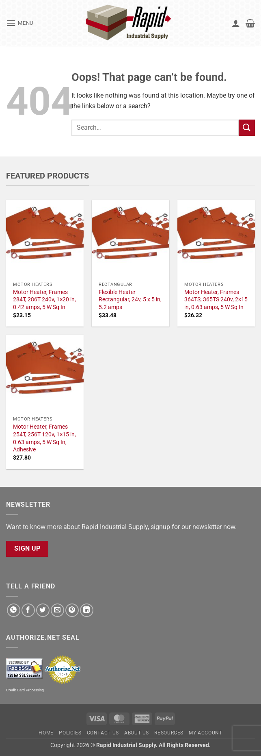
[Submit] (247, 127)
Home (46, 733)
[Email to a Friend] (57, 610)
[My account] (236, 23)
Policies (70, 733)
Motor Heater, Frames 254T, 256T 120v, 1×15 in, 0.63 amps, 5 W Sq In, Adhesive (44, 438)
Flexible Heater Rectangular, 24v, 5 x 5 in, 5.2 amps (130, 300)
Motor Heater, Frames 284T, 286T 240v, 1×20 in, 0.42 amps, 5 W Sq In (44, 300)
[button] (19, 23)
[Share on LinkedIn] (86, 610)
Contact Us (103, 733)
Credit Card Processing (25, 690)
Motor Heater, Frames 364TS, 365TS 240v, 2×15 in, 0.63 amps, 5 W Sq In (216, 300)
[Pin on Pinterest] (72, 610)
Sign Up (27, 548)
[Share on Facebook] (28, 610)
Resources (168, 733)
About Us (136, 733)
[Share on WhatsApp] (13, 610)
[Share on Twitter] (43, 610)
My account (205, 733)
